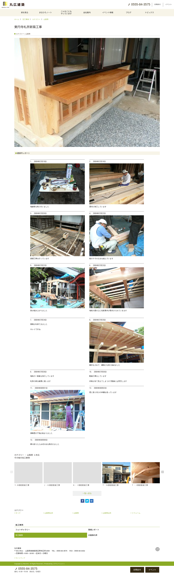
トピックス (149, 12)
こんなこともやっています (66, 12)
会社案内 (87, 12)
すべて (18, 513)
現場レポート (93, 530)
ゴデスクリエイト (59, 564)
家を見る (24, 12)
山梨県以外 (49, 513)
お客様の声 (92, 535)
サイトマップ (20, 558)
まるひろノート (45, 12)
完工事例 (19, 535)
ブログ (128, 12)
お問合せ (157, 4)
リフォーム (136, 513)
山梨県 (76, 513)
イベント (168, 4)
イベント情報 (107, 12)
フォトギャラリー (22, 530)
